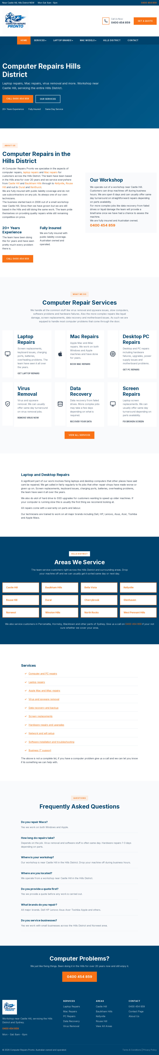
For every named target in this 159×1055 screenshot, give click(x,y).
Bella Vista (90, 587)
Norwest (11, 612)
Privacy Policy (150, 1050)
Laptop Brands (62, 40)
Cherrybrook (91, 599)
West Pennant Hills (134, 612)
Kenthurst (35, 187)
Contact (133, 40)
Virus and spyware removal (44, 699)
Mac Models (87, 40)
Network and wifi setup (41, 733)
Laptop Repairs (71, 1006)
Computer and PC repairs (43, 673)
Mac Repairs (70, 1011)
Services (39, 40)
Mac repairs (50, 172)
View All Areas (104, 1026)
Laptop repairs (37, 682)
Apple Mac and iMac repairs (44, 690)
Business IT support (40, 750)
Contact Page (136, 1011)
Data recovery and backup (43, 707)
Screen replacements (40, 716)
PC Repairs (69, 1016)
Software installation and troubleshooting (51, 741)
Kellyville (59, 183)
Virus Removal (71, 1026)
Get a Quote (145, 21)
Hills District (112, 40)
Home (24, 40)
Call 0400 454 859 (17, 98)
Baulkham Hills (33, 183)
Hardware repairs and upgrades (46, 724)
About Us (134, 1016)
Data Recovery (71, 1021)
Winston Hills (52, 612)
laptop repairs (31, 172)
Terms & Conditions (131, 1050)
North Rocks (91, 612)
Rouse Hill (11, 599)
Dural (22, 187)
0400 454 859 (149, 2)
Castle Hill (13, 183)
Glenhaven (130, 599)
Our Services (48, 99)
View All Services (79, 435)
